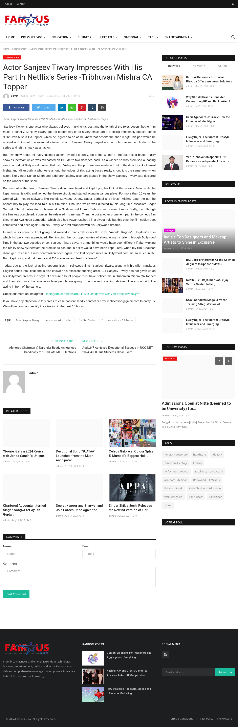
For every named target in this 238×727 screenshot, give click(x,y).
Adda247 (217, 454)
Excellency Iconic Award (209, 471)
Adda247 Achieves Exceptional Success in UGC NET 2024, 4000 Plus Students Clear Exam (117, 350)
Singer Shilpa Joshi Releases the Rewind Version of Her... (130, 508)
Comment (10, 563)
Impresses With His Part (59, 320)
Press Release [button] (33, 37)
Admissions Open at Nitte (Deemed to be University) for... (196, 406)
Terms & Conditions (181, 718)
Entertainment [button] (178, 37)
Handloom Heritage (176, 463)
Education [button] (61, 37)
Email (86, 546)
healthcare (199, 454)
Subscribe (225, 672)
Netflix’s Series (87, 320)
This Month (198, 66)
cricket (168, 505)
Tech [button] (153, 37)
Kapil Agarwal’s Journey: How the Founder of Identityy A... (208, 119)
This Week (174, 66)
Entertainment (19, 48)
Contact (21, 3)
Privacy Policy (205, 718)
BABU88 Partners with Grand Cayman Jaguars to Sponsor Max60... (210, 262)
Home (10, 37)
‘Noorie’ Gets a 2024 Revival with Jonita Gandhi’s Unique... (24, 453)
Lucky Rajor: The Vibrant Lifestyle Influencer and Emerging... (208, 139)
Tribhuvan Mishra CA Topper (118, 320)
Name (7, 546)
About (8, 3)
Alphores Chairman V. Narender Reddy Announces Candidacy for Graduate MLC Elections (42, 350)
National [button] (133, 37)
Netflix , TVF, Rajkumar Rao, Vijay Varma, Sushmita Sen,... (207, 282)
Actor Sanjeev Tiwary (27, 320)
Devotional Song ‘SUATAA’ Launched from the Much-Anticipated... (75, 455)
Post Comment (16, 594)
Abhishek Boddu (173, 488)
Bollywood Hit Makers (206, 480)
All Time (222, 66)
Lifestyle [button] (108, 37)
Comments (14, 537)
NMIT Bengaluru (173, 497)
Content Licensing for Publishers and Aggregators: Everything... (129, 655)
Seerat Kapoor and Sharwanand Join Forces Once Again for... (79, 508)
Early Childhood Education (205, 488)
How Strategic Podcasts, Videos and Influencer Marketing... (129, 691)
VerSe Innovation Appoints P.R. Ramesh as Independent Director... (209, 159)
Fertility (197, 463)
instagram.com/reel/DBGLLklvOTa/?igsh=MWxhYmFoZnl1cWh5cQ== (92, 293)
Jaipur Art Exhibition (176, 480)
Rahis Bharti (196, 497)
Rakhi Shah (215, 497)
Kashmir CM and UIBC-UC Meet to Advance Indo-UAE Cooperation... (127, 673)
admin (10, 97)
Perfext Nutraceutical (176, 471)
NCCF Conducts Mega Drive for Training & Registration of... (206, 302)
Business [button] (86, 37)
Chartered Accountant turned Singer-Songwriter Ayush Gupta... (24, 510)
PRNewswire (224, 718)
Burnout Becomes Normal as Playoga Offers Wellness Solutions (209, 79)
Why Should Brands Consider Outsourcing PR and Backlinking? (208, 99)
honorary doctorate (176, 454)
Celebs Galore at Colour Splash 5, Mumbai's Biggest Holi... (132, 453)
